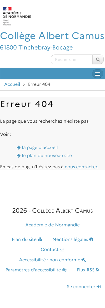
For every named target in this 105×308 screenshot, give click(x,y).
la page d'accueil (40, 147)
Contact (52, 249)
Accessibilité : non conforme (52, 260)
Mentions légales (72, 239)
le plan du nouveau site (47, 155)
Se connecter (84, 287)
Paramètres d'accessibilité (36, 270)
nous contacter (81, 167)
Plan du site (27, 239)
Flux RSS (88, 270)
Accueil (12, 84)
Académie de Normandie (52, 225)
